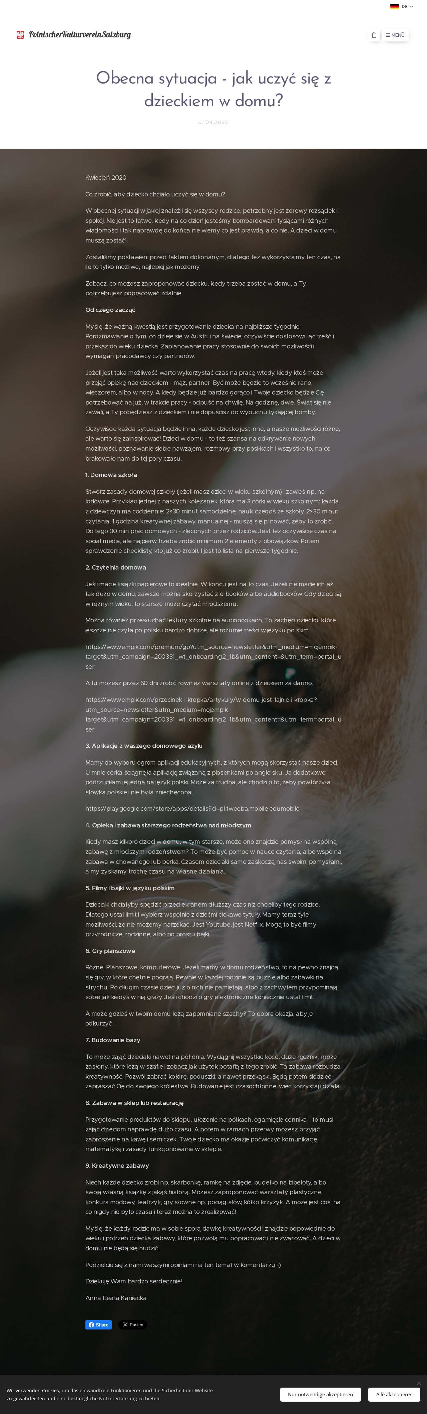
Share (98, 1324)
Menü (395, 35)
